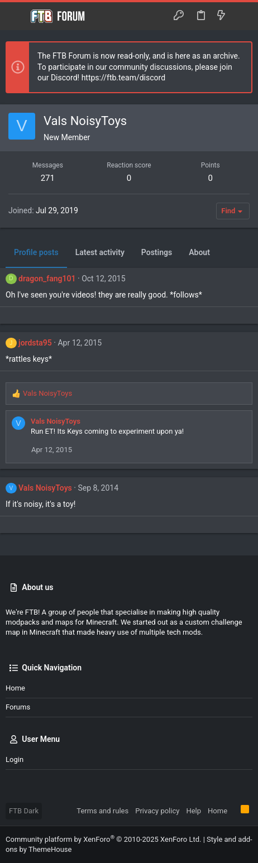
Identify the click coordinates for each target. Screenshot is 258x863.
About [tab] (199, 252)
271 (48, 178)
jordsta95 (35, 342)
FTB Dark (24, 811)
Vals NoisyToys (55, 421)
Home (15, 688)
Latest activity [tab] (100, 252)
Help (193, 811)
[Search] (241, 16)
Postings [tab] (156, 252)
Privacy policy (157, 811)
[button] (17, 16)
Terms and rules (102, 811)
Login (14, 759)
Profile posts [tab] (36, 252)
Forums (18, 707)
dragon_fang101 (46, 278)
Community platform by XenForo (103, 839)
